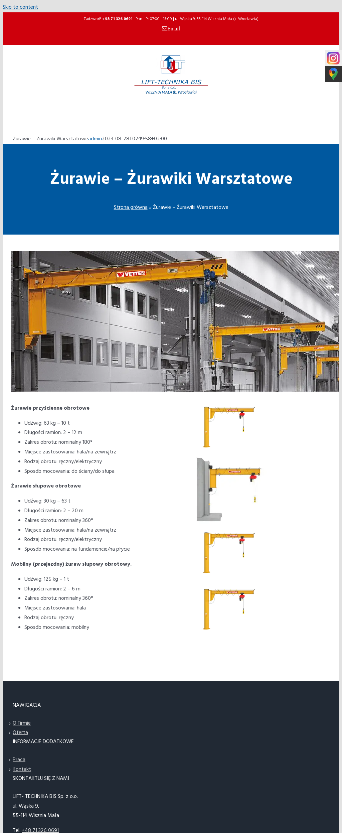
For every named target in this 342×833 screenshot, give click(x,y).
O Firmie (22, 723)
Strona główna (131, 207)
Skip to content (20, 7)
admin (95, 139)
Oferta (20, 732)
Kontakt (22, 769)
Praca (19, 759)
